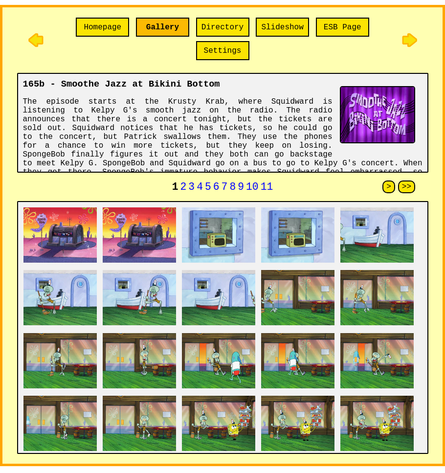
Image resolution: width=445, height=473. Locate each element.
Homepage (102, 27)
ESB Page (342, 27)
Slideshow (282, 27)
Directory (222, 27)
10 (252, 188)
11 (267, 188)
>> (406, 187)
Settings (223, 50)
